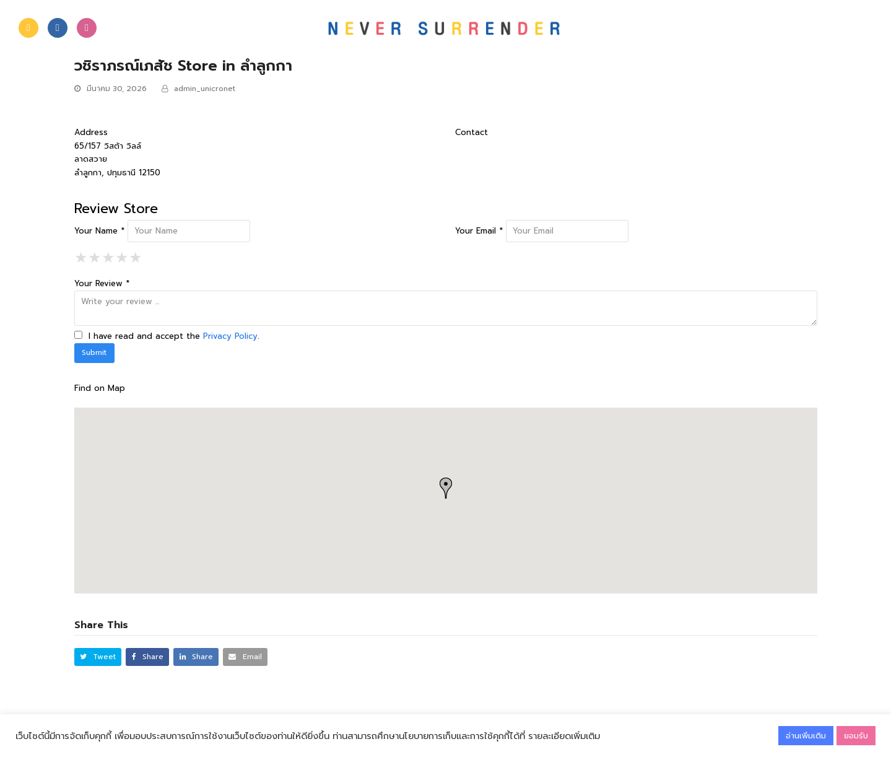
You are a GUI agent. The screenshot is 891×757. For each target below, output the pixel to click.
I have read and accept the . (166, 336)
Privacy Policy (230, 336)
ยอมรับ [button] (856, 736)
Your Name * (99, 231)
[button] (98, 657)
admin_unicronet (204, 88)
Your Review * (101, 283)
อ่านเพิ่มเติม (806, 736)
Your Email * (479, 231)
